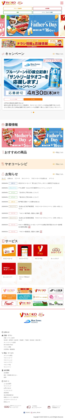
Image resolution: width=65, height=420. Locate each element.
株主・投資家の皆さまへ (10, 377)
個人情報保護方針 (9, 397)
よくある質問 (7, 385)
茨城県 (21, 342)
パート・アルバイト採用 (47, 12)
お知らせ (6, 334)
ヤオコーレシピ (8, 362)
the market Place (8, 346)
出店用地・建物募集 (9, 351)
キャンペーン (7, 369)
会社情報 (47, 8)
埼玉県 (5, 342)
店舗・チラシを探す (9, 340)
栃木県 (16, 342)
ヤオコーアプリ (8, 364)
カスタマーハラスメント (10, 401)
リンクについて (8, 392)
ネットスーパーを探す (10, 344)
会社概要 (6, 375)
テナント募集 (7, 349)
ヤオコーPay (7, 366)
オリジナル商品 (8, 357)
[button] (31, 112)
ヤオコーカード (8, 359)
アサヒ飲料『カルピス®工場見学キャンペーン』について (36, 188)
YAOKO (27, 414)
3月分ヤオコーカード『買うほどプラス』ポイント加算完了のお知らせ (40, 183)
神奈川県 (37, 342)
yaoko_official (35, 414)
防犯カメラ (7, 404)
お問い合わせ (7, 390)
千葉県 (27, 342)
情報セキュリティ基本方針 (11, 399)
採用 (18, 12)
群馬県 (11, 342)
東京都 (32, 342)
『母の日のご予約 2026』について (29, 197)
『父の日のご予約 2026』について (29, 192)
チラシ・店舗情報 (17, 8)
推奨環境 (6, 394)
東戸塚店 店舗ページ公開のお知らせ (29, 202)
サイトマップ (7, 388)
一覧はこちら (58, 54)
